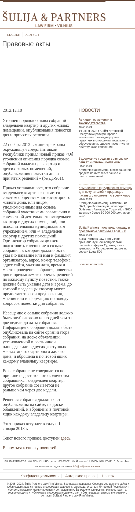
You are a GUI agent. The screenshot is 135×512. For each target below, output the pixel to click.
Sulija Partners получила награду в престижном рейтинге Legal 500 (104, 229)
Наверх (107, 476)
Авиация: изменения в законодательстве (95, 121)
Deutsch (31, 34)
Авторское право (79, 476)
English (13, 34)
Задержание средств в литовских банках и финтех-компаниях (103, 160)
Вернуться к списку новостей (29, 447)
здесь (65, 438)
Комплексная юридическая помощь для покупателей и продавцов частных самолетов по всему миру (105, 191)
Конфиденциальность (39, 476)
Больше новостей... (92, 264)
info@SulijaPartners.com (86, 466)
